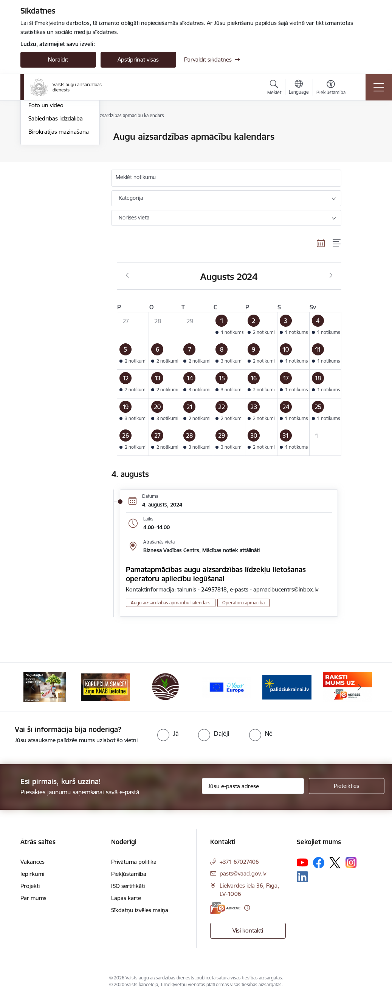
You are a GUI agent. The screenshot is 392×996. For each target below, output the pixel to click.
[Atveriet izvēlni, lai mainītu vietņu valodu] (299, 88)
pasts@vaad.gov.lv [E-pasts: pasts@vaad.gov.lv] (243, 873)
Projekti (30, 885)
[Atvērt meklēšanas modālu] (274, 88)
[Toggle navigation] (379, 87)
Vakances (32, 861)
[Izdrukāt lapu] (361, 133)
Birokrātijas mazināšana (58, 221)
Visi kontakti (247, 930)
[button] (229, 326)
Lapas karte (126, 898)
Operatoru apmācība (243, 602)
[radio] (167, 733)
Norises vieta (134, 217)
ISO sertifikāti (128, 885)
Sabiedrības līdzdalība (55, 208)
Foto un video (46, 195)
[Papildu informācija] (247, 908)
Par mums (33, 898)
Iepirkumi (32, 873)
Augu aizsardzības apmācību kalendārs (54, 166)
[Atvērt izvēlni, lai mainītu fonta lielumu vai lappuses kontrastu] (331, 88)
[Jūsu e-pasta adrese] (253, 786)
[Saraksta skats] (337, 243)
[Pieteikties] (346, 786)
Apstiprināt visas (138, 59)
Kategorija (131, 198)
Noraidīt (58, 59)
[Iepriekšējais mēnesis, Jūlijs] (127, 275)
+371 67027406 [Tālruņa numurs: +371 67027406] (239, 861)
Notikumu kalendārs (54, 150)
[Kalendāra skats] (321, 243)
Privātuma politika (133, 861)
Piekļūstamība (128, 873)
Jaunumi (39, 137)
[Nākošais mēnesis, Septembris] (331, 275)
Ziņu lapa (40, 182)
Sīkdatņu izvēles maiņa (139, 910)
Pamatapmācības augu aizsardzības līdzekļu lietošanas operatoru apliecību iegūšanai (216, 574)
